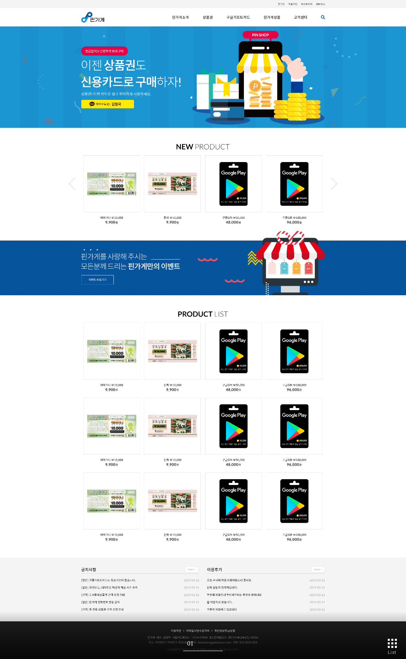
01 (190, 643)
